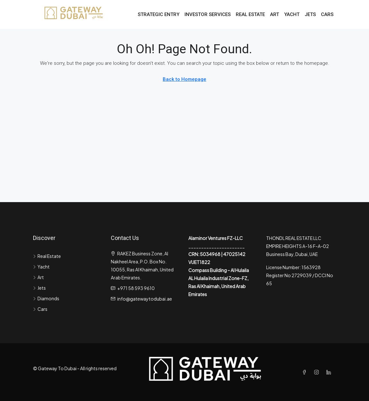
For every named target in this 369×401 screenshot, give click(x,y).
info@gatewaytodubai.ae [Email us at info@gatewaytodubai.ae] (144, 299)
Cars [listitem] (40, 309)
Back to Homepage (184, 79)
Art (274, 14)
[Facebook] (305, 372)
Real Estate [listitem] (47, 256)
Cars (327, 14)
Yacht (291, 14)
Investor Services (207, 14)
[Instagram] (317, 372)
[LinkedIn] (329, 372)
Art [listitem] (38, 277)
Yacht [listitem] (41, 266)
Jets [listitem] (39, 288)
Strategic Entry (158, 14)
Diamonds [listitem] (46, 298)
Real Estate (250, 14)
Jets (310, 14)
